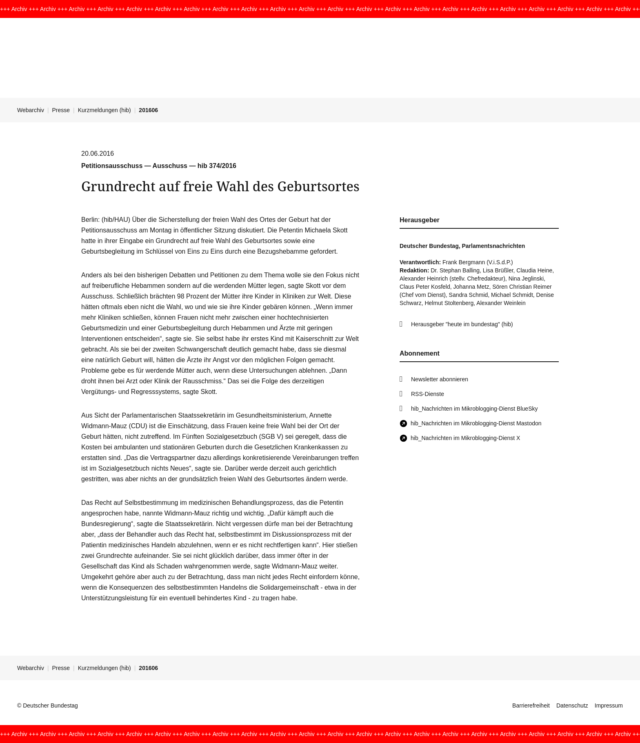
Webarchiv (30, 110)
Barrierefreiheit (531, 705)
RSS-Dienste (427, 394)
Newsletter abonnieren (439, 379)
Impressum (609, 705)
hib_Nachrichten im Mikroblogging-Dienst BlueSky (474, 408)
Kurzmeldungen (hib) (104, 110)
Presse (61, 110)
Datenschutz (572, 705)
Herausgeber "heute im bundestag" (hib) (462, 324)
